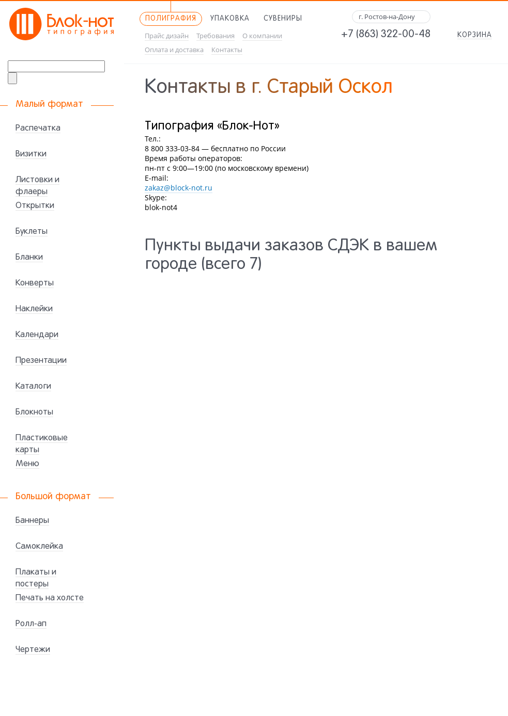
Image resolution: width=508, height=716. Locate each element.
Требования (215, 35)
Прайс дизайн (167, 35)
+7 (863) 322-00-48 (385, 34)
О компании (262, 35)
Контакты (226, 49)
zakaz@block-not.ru (178, 188)
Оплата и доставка (174, 49)
